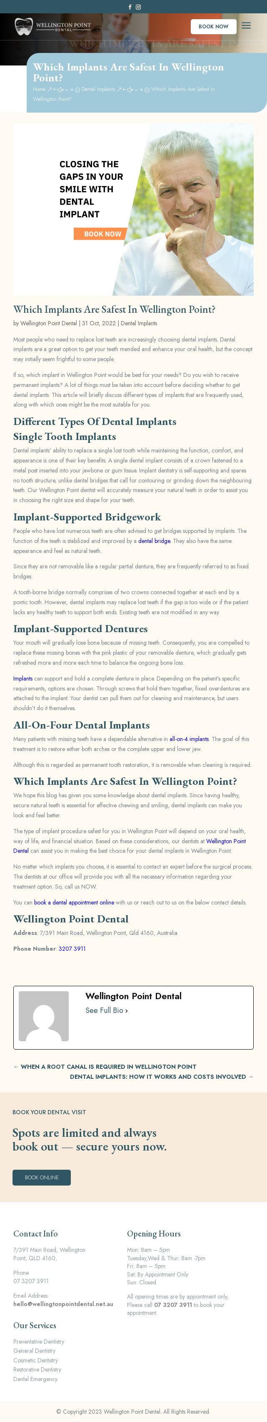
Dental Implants (139, 323)
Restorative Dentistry (37, 1369)
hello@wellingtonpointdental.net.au (63, 1304)
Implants (22, 678)
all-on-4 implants (189, 739)
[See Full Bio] (126, 1011)
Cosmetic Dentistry (35, 1360)
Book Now (213, 26)
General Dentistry (34, 1351)
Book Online (42, 1177)
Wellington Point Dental (48, 323)
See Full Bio (104, 1011)
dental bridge (154, 541)
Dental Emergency (35, 1379)
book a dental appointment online (74, 902)
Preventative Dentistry (38, 1341)
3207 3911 (72, 949)
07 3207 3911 (173, 1305)
